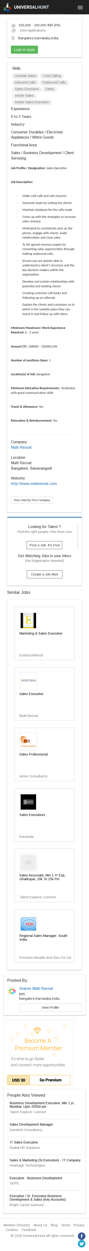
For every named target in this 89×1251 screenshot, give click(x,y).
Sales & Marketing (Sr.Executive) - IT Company (45, 1160)
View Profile (50, 1007)
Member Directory (17, 1225)
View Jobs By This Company (32, 500)
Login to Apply (24, 50)
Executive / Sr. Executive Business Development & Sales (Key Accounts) (38, 1197)
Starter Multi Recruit (36, 989)
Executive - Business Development (36, 1178)
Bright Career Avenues (27, 1205)
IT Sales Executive (24, 1142)
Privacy (79, 1225)
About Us (40, 1225)
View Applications (28, 30)
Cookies (12, 1230)
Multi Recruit (21, 447)
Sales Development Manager (31, 1124)
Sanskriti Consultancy (26, 1130)
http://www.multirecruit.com (34, 484)
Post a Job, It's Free (45, 545)
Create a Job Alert (44, 574)
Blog (54, 1225)
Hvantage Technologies (27, 1165)
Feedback (29, 1230)
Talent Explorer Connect (28, 1112)
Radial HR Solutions (25, 1148)
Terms (65, 1225)
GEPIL (14, 1183)
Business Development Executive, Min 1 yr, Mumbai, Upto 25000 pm (42, 1104)
